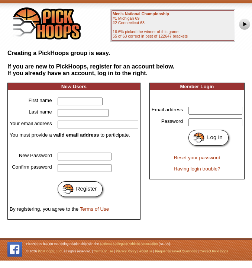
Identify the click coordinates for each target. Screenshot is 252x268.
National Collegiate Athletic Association (129, 244)
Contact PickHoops (214, 251)
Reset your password (197, 157)
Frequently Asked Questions (176, 251)
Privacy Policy (126, 251)
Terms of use (103, 251)
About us (145, 251)
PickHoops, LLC (50, 251)
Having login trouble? (197, 169)
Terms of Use (94, 209)
